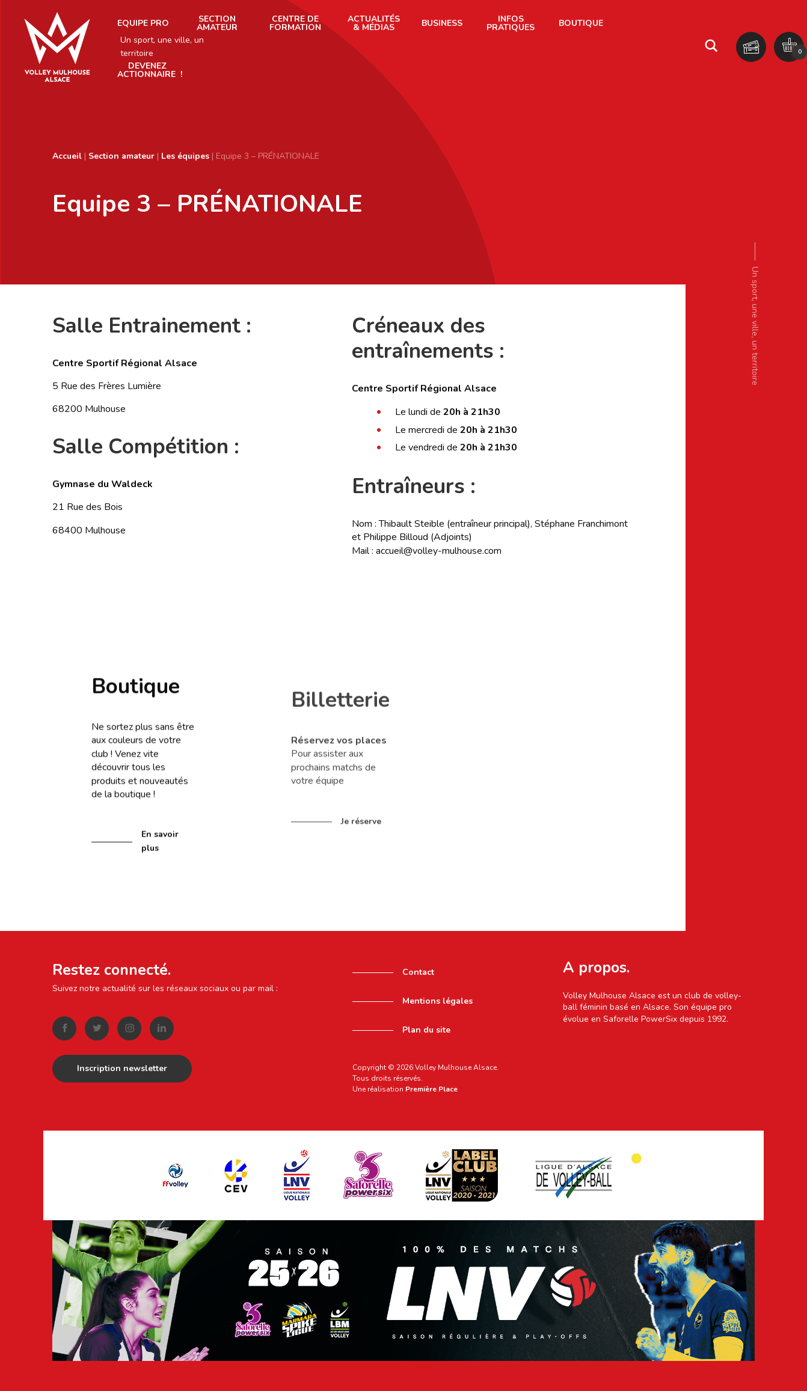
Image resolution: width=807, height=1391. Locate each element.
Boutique (581, 23)
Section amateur (217, 23)
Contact (418, 972)
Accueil (67, 156)
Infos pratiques (510, 23)
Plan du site (426, 1030)
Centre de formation (295, 23)
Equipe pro (143, 23)
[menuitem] (143, 23)
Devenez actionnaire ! (149, 70)
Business (442, 23)
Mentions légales (437, 1001)
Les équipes (185, 156)
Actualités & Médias (374, 23)
